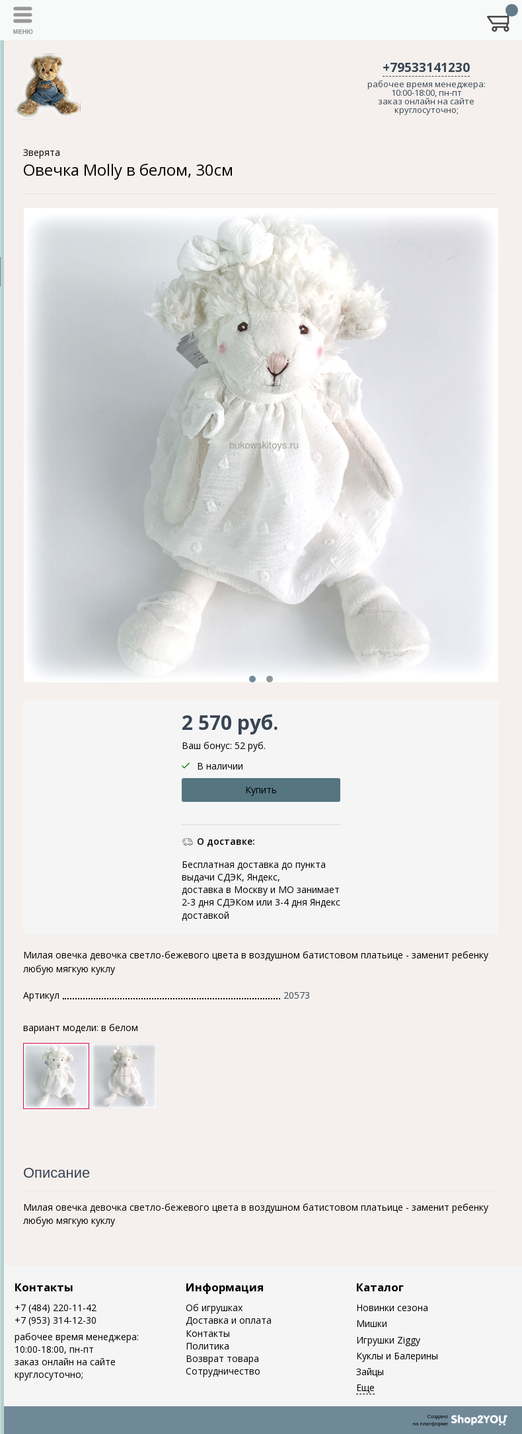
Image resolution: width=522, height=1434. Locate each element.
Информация (225, 1287)
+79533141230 (426, 67)
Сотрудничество (223, 1371)
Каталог (380, 1287)
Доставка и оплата (229, 1320)
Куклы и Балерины (397, 1355)
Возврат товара (222, 1358)
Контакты (44, 1287)
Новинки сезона (392, 1307)
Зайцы (370, 1371)
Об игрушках (214, 1307)
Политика (207, 1346)
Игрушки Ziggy (388, 1340)
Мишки (371, 1323)
